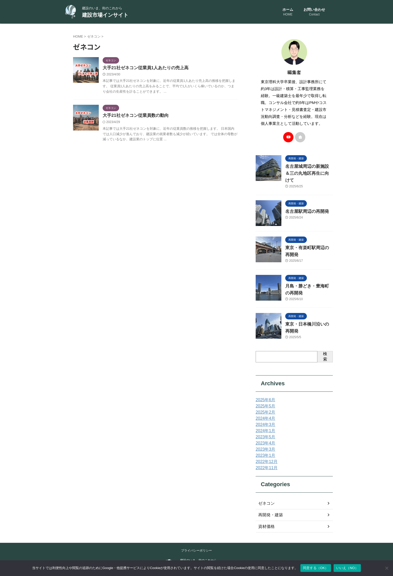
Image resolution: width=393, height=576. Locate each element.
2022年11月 (265, 457)
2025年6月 (264, 389)
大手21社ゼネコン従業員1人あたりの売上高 (143, 68)
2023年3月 (264, 439)
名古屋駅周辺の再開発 (303, 205)
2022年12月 (265, 451)
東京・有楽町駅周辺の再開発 (308, 241)
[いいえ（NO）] (386, 568)
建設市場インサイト (105, 15)
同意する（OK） (315, 568)
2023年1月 (264, 445)
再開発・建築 (269, 504)
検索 (325, 346)
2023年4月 (264, 432)
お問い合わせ (314, 12)
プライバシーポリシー (196, 540)
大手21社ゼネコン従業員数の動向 (134, 116)
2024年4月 (264, 408)
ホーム (287, 12)
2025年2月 (264, 401)
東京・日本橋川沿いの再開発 (308, 315)
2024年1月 (264, 420)
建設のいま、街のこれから (198, 549)
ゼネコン (265, 493)
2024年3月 (264, 414)
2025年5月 (264, 395)
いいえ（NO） (347, 568)
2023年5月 (264, 426)
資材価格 (265, 516)
